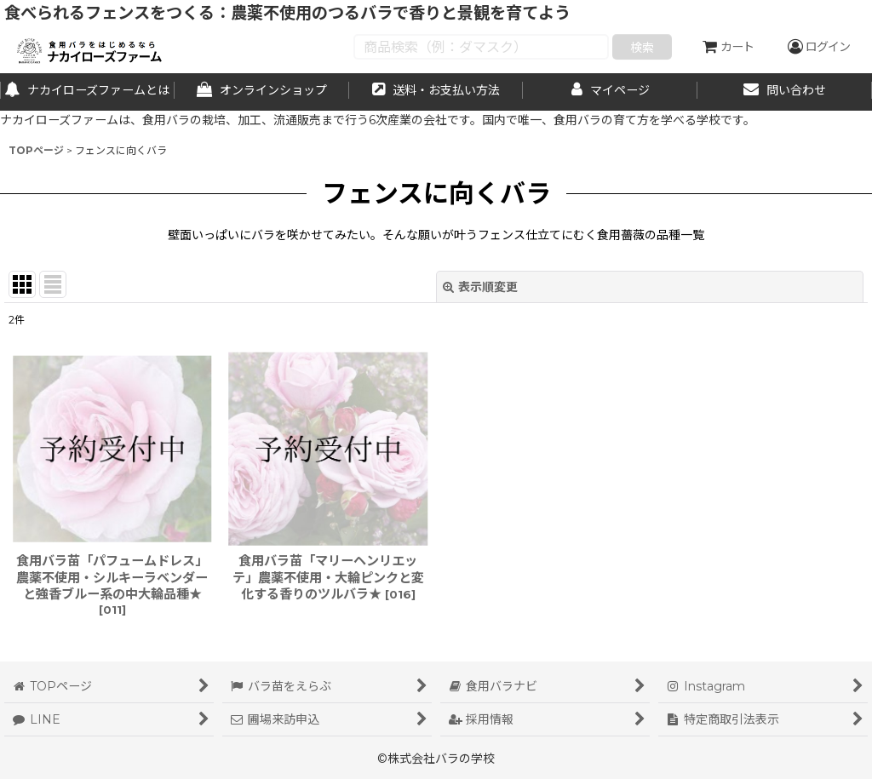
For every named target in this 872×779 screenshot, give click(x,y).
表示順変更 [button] (480, 287)
